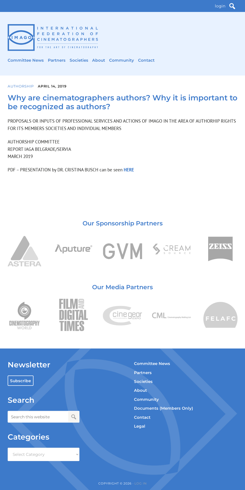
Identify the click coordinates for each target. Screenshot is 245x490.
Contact (146, 60)
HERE (128, 170)
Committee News (26, 60)
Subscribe (20, 380)
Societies (79, 60)
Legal (139, 426)
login (220, 6)
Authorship (21, 86)
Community (121, 60)
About (98, 60)
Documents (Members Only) (163, 408)
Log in (140, 483)
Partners (57, 60)
